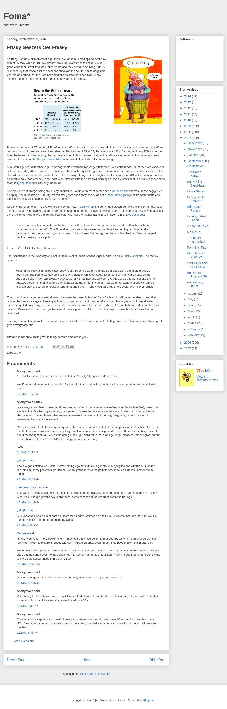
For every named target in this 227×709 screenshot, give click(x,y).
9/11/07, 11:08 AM (28, 583)
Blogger (148, 700)
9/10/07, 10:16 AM (28, 479)
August (193, 293)
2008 (188, 132)
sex (19, 352)
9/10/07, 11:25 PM (28, 564)
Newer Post (16, 660)
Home (87, 660)
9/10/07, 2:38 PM (27, 525)
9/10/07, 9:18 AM (27, 452)
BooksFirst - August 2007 (197, 274)
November (195, 149)
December (195, 143)
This (19, 492)
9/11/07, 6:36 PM (27, 632)
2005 (188, 348)
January (193, 335)
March (192, 323)
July (191, 299)
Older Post (157, 660)
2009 (188, 126)
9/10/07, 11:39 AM (28, 502)
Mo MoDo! (194, 232)
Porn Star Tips (196, 247)
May (191, 311)
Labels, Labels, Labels (197, 218)
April (191, 317)
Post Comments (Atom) (95, 673)
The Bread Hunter (194, 174)
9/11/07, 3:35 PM (27, 605)
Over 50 (41, 248)
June (191, 305)
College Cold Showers (196, 199)
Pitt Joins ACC (196, 166)
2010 (188, 120)
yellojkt (22, 460)
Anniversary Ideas (195, 284)
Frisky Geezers (133, 256)
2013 (188, 102)
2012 (188, 108)
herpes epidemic (122, 191)
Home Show (195, 191)
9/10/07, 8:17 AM (27, 393)
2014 (188, 96)
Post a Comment (23, 641)
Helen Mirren (85, 206)
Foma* (16, 16)
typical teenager (27, 183)
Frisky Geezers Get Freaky (197, 264)
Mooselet (23, 533)
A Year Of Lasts (197, 226)
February (194, 329)
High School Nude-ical (195, 255)
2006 (188, 342)
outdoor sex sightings (118, 195)
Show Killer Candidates (196, 183)
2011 (188, 114)
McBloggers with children (49, 159)
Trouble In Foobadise (196, 239)
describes (138, 214)
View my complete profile (207, 378)
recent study (14, 71)
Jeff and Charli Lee (29, 487)
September (195, 161)
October (193, 155)
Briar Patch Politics (194, 208)
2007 (188, 138)
